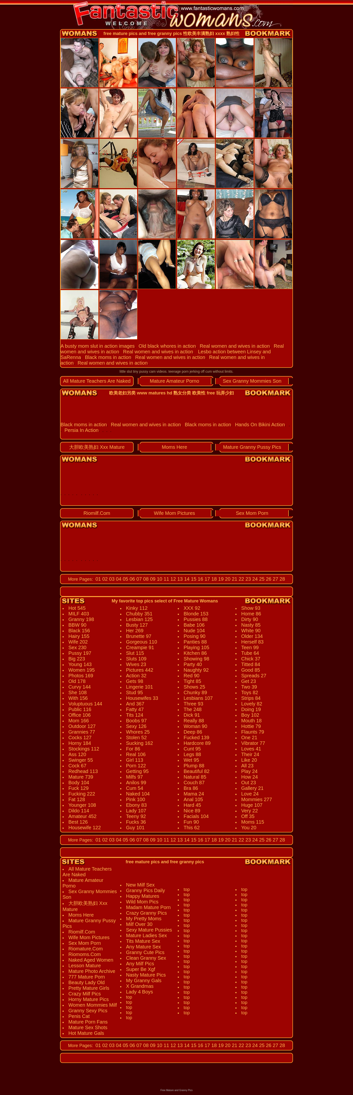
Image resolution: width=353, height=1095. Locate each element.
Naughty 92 (196, 670)
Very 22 (249, 810)
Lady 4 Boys (139, 991)
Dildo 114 (78, 810)
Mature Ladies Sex (146, 935)
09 (152, 579)
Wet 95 (191, 760)
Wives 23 (136, 664)
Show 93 (250, 608)
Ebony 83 (136, 805)
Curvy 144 (79, 687)
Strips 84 (251, 698)
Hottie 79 (251, 726)
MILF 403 (78, 613)
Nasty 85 (251, 625)
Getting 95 (137, 771)
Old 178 (77, 681)
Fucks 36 (136, 822)
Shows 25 (194, 687)
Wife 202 (78, 642)
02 (104, 579)
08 (145, 579)
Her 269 (134, 630)
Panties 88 (195, 642)
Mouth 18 (251, 720)
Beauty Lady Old (86, 982)
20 (227, 579)
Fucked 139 (196, 737)
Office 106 (79, 715)
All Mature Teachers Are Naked (96, 381)
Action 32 (136, 675)
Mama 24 (194, 793)
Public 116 (79, 709)
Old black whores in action (167, 346)
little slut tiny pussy (134, 371)
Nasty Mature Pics (146, 975)
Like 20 (249, 760)
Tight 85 (192, 681)
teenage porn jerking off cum (190, 371)
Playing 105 (196, 647)
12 (172, 579)
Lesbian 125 (139, 619)
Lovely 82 (251, 703)
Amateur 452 (82, 816)
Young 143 (80, 664)
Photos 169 (80, 675)
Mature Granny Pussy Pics (252, 447)
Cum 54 (134, 788)
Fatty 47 (135, 709)
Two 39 (249, 687)
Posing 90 (194, 636)
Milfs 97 (134, 777)
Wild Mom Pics (142, 901)
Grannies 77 (81, 732)
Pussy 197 (79, 653)
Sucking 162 (139, 743)
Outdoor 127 (82, 726)
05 (124, 579)
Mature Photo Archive (91, 971)
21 (233, 579)
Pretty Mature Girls (88, 988)
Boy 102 (250, 715)
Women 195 (81, 670)
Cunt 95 (192, 748)
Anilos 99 (136, 782)
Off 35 (247, 816)
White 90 (251, 630)
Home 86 (251, 613)
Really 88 (194, 720)
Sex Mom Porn (252, 513)
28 (281, 579)
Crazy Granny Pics (146, 913)
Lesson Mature (84, 965)
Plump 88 (194, 765)
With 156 (78, 698)
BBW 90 (77, 625)
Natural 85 (195, 777)
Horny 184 (79, 743)
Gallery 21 (252, 788)
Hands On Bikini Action (260, 424)
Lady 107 (136, 810)
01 (98, 579)
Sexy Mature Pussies (149, 930)
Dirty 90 (249, 619)
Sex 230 (77, 647)
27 (274, 579)
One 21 (249, 737)
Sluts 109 (136, 658)
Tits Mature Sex (143, 941)
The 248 (193, 709)
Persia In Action (81, 430)
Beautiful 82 (197, 771)
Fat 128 (76, 799)
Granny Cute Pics (145, 952)
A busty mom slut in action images (98, 346)
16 (199, 579)
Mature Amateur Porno (174, 381)
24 (254, 579)
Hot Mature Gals (86, 1033)
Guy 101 (135, 827)
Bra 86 (191, 788)
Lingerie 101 (139, 687)
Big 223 (76, 658)
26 (268, 579)
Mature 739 (80, 777)
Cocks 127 (80, 737)
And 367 (135, 703)
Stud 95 (134, 692)
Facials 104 (196, 816)
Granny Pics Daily (145, 890)
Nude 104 (194, 630)
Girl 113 (134, 760)
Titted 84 (250, 664)
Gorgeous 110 (141, 642)
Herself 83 (252, 642)
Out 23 (248, 782)
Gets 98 (134, 681)
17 (206, 579)
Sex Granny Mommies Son (252, 381)
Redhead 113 (83, 771)
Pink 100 (135, 799)
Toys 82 (249, 692)
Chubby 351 (139, 613)
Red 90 (192, 675)
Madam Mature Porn (148, 907)
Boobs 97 (136, 720)
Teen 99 (250, 647)
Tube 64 (250, 653)
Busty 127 (137, 625)
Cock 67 (77, 765)
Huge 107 (252, 805)
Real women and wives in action (235, 346)
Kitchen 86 (195, 653)
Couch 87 (194, 782)
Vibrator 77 (253, 743)
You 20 (248, 827)
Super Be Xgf (140, 969)
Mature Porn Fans (88, 1022)
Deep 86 (193, 732)
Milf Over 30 (139, 924)
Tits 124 (134, 715)
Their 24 (250, 754)
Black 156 (79, 630)
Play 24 (249, 771)
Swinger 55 (80, 760)
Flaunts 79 (252, 732)
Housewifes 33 (142, 698)
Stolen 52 (136, 737)
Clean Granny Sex (146, 958)
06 (131, 579)
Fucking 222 (81, 793)
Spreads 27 (253, 675)
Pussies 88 (196, 619)
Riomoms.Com (84, 954)
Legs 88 (192, 754)
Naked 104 (138, 793)
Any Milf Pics (140, 963)
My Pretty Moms (143, 918)
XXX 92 (192, 608)
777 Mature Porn (86, 977)
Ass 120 (77, 754)
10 (158, 579)
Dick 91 (192, 715)
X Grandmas (139, 986)
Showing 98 (196, 658)
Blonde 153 (196, 613)
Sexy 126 (136, 726)
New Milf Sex (140, 885)
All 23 (247, 765)
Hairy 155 (78, 636)
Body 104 (78, 782)
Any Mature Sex (143, 946)
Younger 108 (82, 805)
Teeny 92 (136, 816)
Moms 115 (252, 822)
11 (165, 579)
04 (117, 579)
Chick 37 (250, 658)
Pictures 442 (139, 670)
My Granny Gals (143, 980)
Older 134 (252, 636)
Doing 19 (251, 709)
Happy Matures (142, 896)
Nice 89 (192, 810)
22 (240, 579)
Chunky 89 (195, 692)
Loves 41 (251, 748)
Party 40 (193, 664)
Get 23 (248, 681)
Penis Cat (79, 1016)
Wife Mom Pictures (174, 513)
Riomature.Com (85, 948)
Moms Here (174, 447)
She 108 (77, 692)
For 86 (133, 748)
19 (220, 579)
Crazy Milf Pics (84, 993)
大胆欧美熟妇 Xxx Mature (97, 447)
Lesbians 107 (198, 698)
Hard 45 (192, 805)
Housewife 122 (84, 827)
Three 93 (193, 703)
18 (213, 579)
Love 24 (250, 793)
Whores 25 (138, 732)
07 (138, 579)
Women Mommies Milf (92, 1005)
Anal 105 (193, 799)
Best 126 (78, 822)
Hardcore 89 (197, 743)
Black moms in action (108, 357)
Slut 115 (135, 653)
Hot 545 (77, 608)
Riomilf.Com (97, 513)
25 (261, 579)
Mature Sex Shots (87, 1027)
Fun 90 (191, 822)
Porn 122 (136, 765)
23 (247, 579)
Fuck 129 (78, 788)
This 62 (192, 827)
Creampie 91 (140, 647)
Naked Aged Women (90, 960)
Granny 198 (81, 619)
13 (179, 579)
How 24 (249, 777)
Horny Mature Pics (88, 999)
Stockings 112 (83, 748)
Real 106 (136, 754)
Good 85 (250, 670)
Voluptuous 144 (85, 703)
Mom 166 (78, 720)
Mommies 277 (256, 799)
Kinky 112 (137, 608)
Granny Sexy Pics (87, 1010)
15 (192, 579)
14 (186, 579)
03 (111, 579)
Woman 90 (195, 726)
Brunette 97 (138, 636)
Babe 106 (194, 625)
